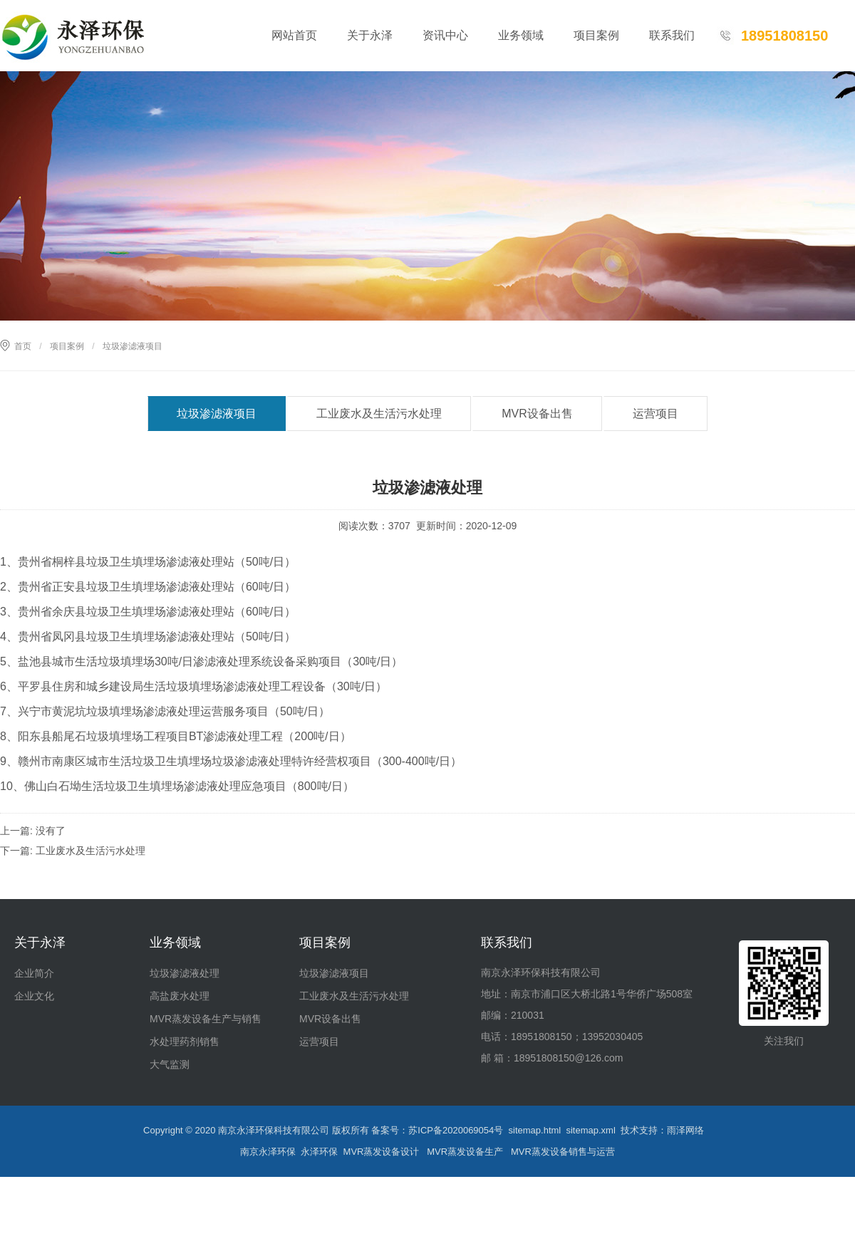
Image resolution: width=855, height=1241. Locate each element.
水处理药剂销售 (184, 1041)
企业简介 (34, 973)
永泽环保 (319, 1151)
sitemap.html (535, 1130)
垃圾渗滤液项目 (216, 413)
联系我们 (672, 35)
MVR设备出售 (537, 413)
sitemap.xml (590, 1130)
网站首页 (294, 35)
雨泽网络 (685, 1130)
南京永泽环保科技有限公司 (273, 1130)
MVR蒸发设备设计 (381, 1151)
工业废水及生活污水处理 (379, 413)
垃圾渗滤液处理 (184, 973)
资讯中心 (445, 35)
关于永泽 (370, 35)
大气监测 (170, 1064)
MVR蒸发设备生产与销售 (205, 1018)
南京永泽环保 (268, 1151)
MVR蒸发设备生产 (465, 1151)
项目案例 (596, 35)
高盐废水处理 (179, 996)
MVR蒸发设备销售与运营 (563, 1151)
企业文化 (34, 996)
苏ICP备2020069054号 (455, 1130)
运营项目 (655, 413)
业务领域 (521, 35)
